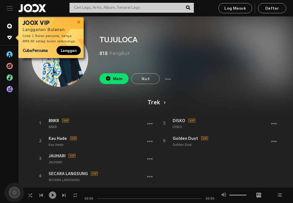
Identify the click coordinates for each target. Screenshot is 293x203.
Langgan (69, 50)
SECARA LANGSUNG (68, 173)
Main (114, 78)
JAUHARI (57, 156)
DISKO (179, 120)
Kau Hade (58, 138)
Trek (155, 103)
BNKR (54, 120)
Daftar (272, 8)
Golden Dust (185, 138)
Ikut (146, 79)
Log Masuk (235, 8)
